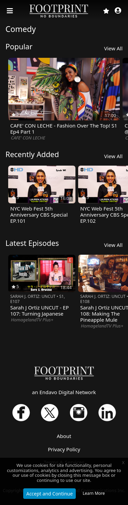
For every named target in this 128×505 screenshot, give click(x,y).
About (64, 436)
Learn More (94, 493)
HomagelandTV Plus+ (32, 320)
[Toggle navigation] (10, 11)
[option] (64, 99)
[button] (118, 11)
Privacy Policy (64, 449)
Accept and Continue (49, 493)
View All (113, 48)
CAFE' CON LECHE (28, 138)
